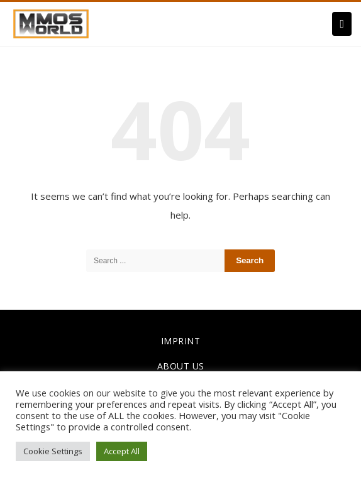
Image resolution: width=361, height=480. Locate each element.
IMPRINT (181, 341)
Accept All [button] (122, 451)
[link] (50, 22)
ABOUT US (180, 366)
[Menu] (342, 24)
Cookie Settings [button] (52, 451)
